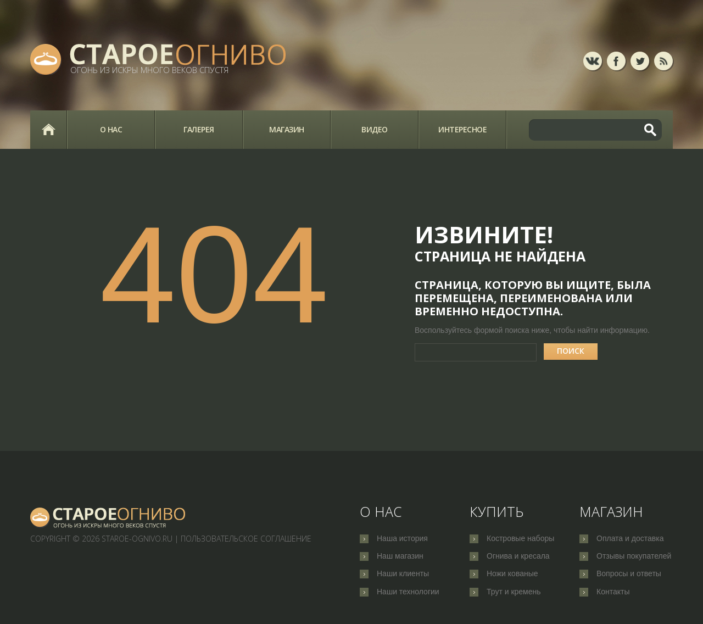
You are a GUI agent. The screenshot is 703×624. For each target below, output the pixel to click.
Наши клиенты (403, 574)
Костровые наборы (520, 538)
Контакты (612, 592)
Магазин (286, 129)
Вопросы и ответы (628, 574)
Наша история (402, 538)
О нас (111, 129)
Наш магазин (400, 556)
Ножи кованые (512, 574)
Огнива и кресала (518, 556)
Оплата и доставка (629, 538)
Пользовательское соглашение (246, 538)
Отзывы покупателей (633, 556)
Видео (374, 129)
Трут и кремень (514, 592)
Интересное (462, 129)
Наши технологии (408, 592)
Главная (48, 129)
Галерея (198, 129)
